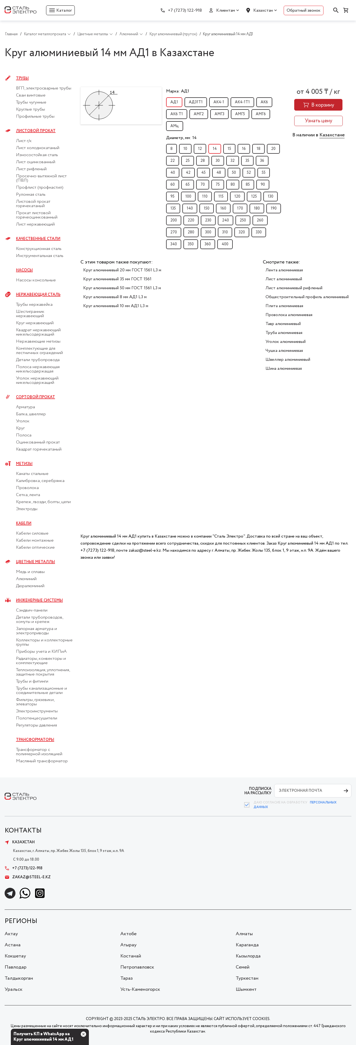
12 (200, 149)
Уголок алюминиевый (286, 342)
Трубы (22, 78)
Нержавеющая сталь (38, 294)
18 (258, 149)
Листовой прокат (36, 131)
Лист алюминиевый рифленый (294, 288)
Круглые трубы (30, 109)
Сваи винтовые (31, 95)
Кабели (23, 523)
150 (206, 208)
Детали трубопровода (38, 360)
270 (173, 232)
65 (188, 184)
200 (173, 220)
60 (172, 184)
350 (191, 244)
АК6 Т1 (176, 114)
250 (243, 220)
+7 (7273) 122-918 (185, 10)
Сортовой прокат (35, 397)
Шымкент (246, 989)
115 (221, 196)
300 (208, 232)
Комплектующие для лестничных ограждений (39, 350)
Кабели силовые (32, 533)
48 (218, 172)
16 (244, 149)
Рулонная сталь (31, 194)
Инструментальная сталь (39, 256)
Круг (20, 428)
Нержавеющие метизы (38, 341)
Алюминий (26, 579)
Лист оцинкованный (35, 162)
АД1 (174, 102)
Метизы (24, 464)
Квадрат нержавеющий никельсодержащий (38, 332)
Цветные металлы (35, 562)
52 (249, 172)
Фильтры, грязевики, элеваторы (35, 702)
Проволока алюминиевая (289, 315)
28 (202, 160)
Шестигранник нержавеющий (30, 314)
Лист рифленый (31, 169)
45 (203, 172)
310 (225, 232)
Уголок (23, 421)
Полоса (23, 435)
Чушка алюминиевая (284, 351)
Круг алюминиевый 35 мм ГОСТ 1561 (117, 279)
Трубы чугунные (31, 102)
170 (240, 208)
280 (191, 232)
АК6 (264, 102)
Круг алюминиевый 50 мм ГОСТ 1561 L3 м (122, 288)
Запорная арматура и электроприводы (36, 631)
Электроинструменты (37, 711)
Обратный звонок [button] (304, 10)
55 (264, 172)
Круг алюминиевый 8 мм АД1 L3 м (115, 297)
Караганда (247, 944)
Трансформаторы (35, 739)
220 (191, 220)
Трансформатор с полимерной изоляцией (39, 752)
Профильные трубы (35, 116)
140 (190, 208)
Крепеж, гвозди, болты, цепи (43, 502)
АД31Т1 (196, 102)
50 (234, 172)
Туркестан (247, 978)
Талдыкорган (19, 978)
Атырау (128, 944)
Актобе (128, 933)
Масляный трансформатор (42, 761)
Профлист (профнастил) (39, 187)
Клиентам (225, 10)
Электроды (26, 509)
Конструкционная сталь (39, 249)
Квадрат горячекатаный (39, 449)
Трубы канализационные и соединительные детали (41, 690)
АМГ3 (219, 114)
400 (225, 244)
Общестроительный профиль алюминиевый (307, 297)
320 (242, 232)
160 (223, 208)
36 (262, 160)
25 (188, 160)
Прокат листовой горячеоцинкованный (36, 215)
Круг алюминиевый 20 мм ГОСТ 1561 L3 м (122, 270)
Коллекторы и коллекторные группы (44, 642)
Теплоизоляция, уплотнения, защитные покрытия (43, 672)
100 (188, 196)
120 (237, 196)
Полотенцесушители (36, 718)
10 (185, 149)
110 (205, 196)
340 (173, 244)
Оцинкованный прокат (38, 442)
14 (215, 149)
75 (218, 184)
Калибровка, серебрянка (40, 481)
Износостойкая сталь (37, 155)
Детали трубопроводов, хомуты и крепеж (39, 619)
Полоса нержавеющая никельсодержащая (38, 369)
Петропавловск (137, 967)
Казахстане (332, 135)
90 (263, 184)
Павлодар (16, 967)
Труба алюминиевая (284, 333)
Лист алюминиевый (284, 279)
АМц (174, 126)
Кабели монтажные (35, 540)
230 (208, 220)
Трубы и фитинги (32, 681)
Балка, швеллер (31, 414)
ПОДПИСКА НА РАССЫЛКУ (257, 790)
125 (254, 196)
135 (173, 208)
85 (248, 184)
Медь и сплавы (30, 572)
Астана (13, 944)
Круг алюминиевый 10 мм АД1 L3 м (115, 306)
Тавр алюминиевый (283, 324)
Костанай (130, 956)
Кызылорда (248, 956)
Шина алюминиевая (284, 368)
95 (172, 196)
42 (188, 172)
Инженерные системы (39, 600)
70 (202, 184)
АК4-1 (218, 102)
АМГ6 (261, 114)
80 (233, 184)
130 (270, 196)
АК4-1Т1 (242, 102)
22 (172, 160)
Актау (11, 933)
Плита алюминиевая (284, 306)
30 (218, 160)
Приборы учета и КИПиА (41, 651)
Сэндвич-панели (31, 610)
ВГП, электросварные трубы (43, 88)
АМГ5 (240, 114)
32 (233, 160)
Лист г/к (24, 141)
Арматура (25, 407)
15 (229, 149)
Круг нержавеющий (35, 323)
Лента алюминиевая (284, 270)
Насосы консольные (36, 280)
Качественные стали (38, 239)
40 (172, 172)
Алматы (244, 933)
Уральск (13, 989)
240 (225, 220)
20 (273, 149)
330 (259, 232)
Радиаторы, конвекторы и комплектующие (41, 661)
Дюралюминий (30, 586)
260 (260, 220)
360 (208, 244)
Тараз (126, 978)
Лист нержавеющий (35, 224)
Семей (243, 967)
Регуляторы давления (36, 725)
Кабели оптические (35, 547)
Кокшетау (15, 956)
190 (274, 208)
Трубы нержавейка (34, 305)
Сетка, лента (28, 495)
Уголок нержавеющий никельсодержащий (37, 380)
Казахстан (263, 10)
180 (257, 208)
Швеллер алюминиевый (288, 359)
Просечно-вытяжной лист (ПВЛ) (41, 178)
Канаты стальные (32, 474)
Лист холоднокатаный (37, 148)
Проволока (27, 488)
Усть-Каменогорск (140, 989)
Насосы (24, 270)
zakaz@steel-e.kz (28, 877)
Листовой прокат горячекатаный (33, 204)
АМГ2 (199, 114)
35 (247, 160)
